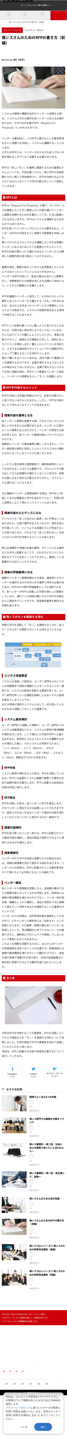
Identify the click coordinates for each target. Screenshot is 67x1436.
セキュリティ (38, 1175)
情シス (16, 65)
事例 (54, 1121)
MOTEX (6, 65)
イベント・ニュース (20, 32)
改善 (54, 1279)
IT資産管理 (8, 28)
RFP (25, 65)
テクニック (57, 1276)
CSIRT (35, 1203)
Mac (61, 1175)
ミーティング (38, 1279)
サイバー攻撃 (25, 28)
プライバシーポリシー (18, 1407)
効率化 (48, 1279)
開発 (49, 1121)
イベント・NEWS (59, 28)
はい (43, 1426)
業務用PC (37, 1178)
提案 (33, 65)
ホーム (5, 32)
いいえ (24, 1426)
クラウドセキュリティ (42, 28)
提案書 (42, 65)
